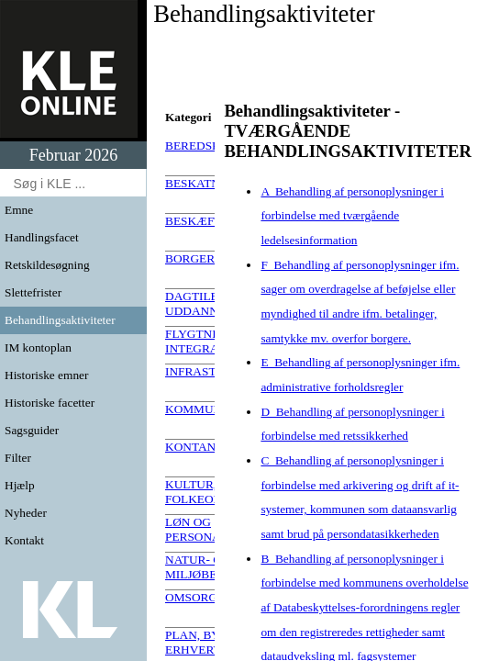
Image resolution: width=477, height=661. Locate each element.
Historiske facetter (49, 402)
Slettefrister (33, 292)
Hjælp (20, 485)
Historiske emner (46, 375)
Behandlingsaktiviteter (60, 320)
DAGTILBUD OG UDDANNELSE (211, 303)
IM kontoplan (38, 347)
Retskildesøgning (47, 265)
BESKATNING (203, 183)
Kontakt (24, 540)
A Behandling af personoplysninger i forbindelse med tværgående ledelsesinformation (352, 216)
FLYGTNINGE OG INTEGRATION (213, 341)
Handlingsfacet (42, 237)
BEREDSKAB (201, 145)
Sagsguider (32, 430)
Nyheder (26, 513)
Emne (19, 210)
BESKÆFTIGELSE (214, 221)
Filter (18, 458)
